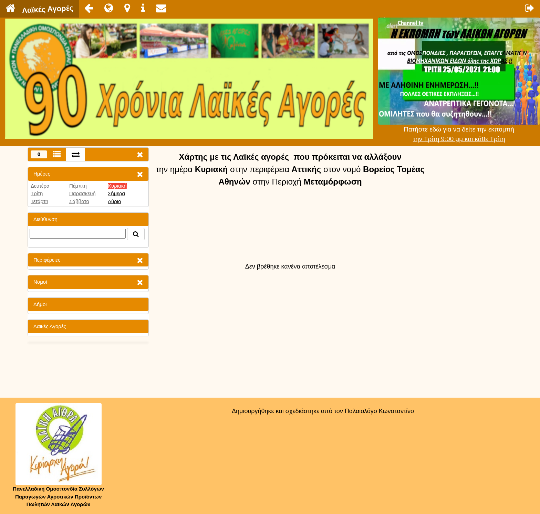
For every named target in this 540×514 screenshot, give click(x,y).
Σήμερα (116, 193)
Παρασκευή (82, 193)
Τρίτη (37, 193)
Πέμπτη (78, 186)
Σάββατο (79, 201)
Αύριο (114, 201)
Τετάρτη (39, 201)
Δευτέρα (40, 186)
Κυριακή (117, 186)
